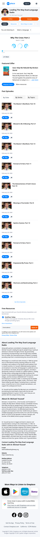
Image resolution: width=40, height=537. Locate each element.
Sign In (27, 3)
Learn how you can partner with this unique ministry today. (18, 394)
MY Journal (20, 370)
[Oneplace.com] (11, 3)
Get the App (10, 523)
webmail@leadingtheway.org (10, 449)
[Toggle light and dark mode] (36, 3)
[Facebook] (14, 515)
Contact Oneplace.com (11, 527)
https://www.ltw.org (7, 455)
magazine (26, 370)
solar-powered (12, 375)
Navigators (20, 375)
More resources (21, 84)
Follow (10, 19)
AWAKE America (15, 416)
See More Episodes (20, 302)
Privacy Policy (19, 523)
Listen (5, 24)
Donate (29, 19)
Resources (14, 24)
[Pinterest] (20, 515)
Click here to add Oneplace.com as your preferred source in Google (21, 506)
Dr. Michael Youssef (16, 15)
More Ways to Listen (27, 24)
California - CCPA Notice (28, 527)
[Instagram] (26, 515)
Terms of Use (30, 523)
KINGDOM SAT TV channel (25, 377)
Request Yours (8, 84)
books (14, 370)
